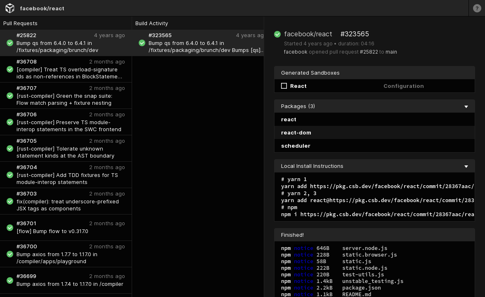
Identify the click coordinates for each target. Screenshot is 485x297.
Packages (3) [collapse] (374, 106)
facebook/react (42, 8)
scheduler (295, 145)
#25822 (369, 52)
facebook (296, 52)
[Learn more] (476, 8)
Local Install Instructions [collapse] (374, 166)
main (391, 52)
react (288, 119)
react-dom (296, 132)
